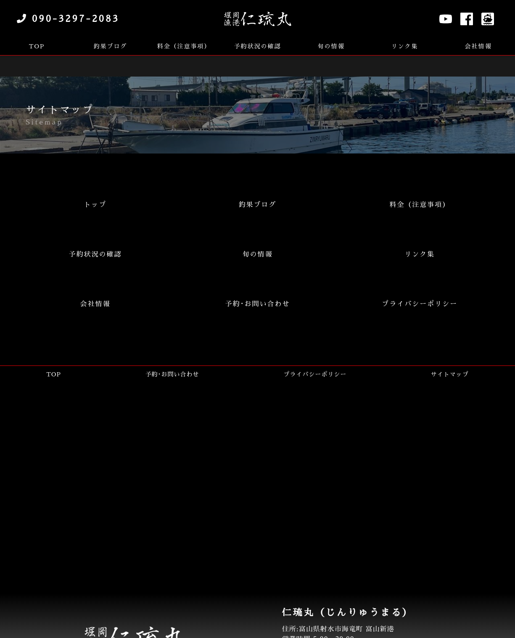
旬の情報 (330, 46)
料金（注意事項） (184, 46)
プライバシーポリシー (314, 374)
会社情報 (478, 46)
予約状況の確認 (257, 46)
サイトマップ (450, 374)
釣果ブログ (110, 46)
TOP (37, 46)
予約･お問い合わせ (172, 374)
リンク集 (404, 46)
